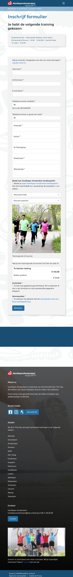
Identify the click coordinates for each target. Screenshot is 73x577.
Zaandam (12, 496)
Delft (10, 451)
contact (26, 562)
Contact (13, 519)
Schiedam (12, 485)
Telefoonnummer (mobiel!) (23, 101)
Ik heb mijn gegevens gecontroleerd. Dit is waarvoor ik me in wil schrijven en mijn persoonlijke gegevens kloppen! (35, 288)
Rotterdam (12, 481)
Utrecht (11, 489)
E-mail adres (17, 91)
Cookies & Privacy (35, 576)
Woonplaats (19, 169)
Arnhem (11, 447)
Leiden (10, 474)
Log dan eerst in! (19, 63)
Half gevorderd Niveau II (20, 40)
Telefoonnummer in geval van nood (26, 114)
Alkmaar (11, 436)
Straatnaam (18, 158)
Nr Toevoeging (20, 147)
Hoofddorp (12, 470)
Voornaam (16, 69)
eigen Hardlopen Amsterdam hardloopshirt (40, 183)
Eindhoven (12, 459)
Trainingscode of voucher (22, 256)
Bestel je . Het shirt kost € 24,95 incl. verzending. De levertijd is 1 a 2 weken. (35, 186)
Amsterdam (13, 444)
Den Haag (12, 455)
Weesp (10, 493)
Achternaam (17, 80)
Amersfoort (12, 440)
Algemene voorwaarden (17, 576)
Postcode (17, 126)
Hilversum (12, 466)
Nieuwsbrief (32, 412)
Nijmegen (12, 478)
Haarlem (11, 462)
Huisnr (16, 137)
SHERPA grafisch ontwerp (25, 573)
